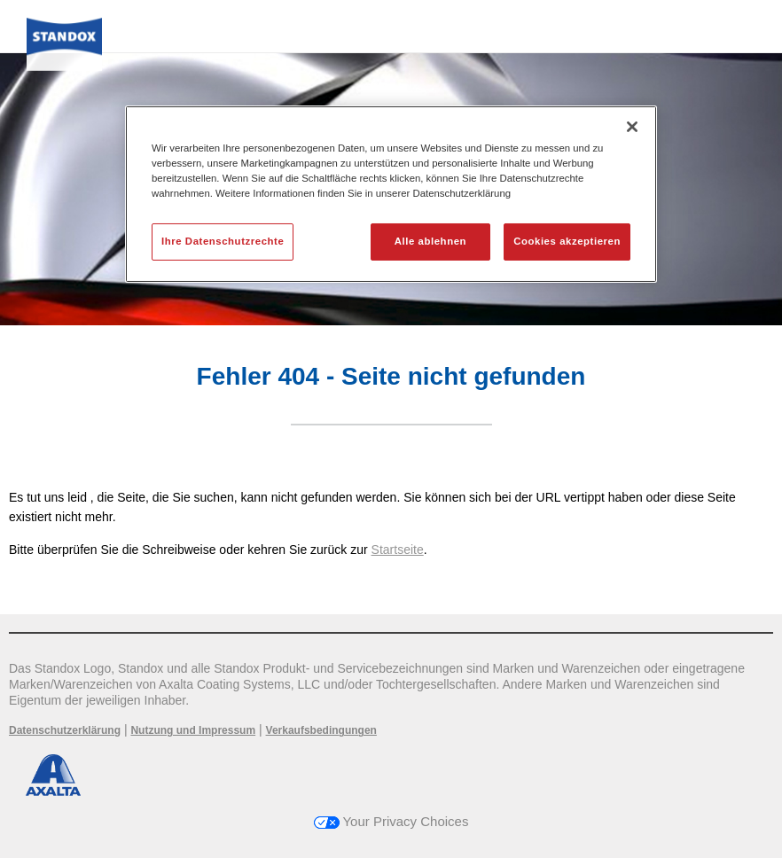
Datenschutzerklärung (65, 730)
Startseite (397, 549)
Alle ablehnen (430, 241)
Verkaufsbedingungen (321, 730)
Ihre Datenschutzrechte (222, 241)
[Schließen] (632, 126)
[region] (391, 194)
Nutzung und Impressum (192, 730)
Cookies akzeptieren (567, 241)
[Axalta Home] (64, 50)
